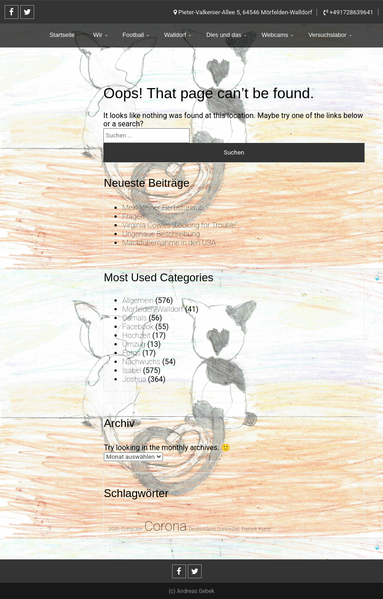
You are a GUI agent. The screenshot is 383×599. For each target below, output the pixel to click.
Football (133, 34)
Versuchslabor (327, 34)
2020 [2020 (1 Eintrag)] (113, 529)
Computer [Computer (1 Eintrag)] (131, 529)
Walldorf (175, 34)
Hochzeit (136, 335)
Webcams (275, 34)
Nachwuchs (141, 361)
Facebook (137, 326)
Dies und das (223, 34)
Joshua (134, 379)
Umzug (133, 344)
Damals (134, 318)
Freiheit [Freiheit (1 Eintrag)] (249, 529)
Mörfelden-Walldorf (152, 309)
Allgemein (137, 300)
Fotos (131, 353)
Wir (97, 34)
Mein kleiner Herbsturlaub (162, 207)
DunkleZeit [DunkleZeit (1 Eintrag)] (228, 529)
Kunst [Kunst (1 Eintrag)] (265, 529)
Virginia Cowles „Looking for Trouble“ (179, 225)
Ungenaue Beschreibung (161, 234)
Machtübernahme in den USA (168, 242)
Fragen (133, 216)
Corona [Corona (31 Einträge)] (165, 526)
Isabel (131, 370)
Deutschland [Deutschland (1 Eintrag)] (202, 529)
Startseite (62, 34)
